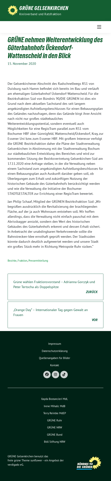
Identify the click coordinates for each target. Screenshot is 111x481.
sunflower (36, 460)
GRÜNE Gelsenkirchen (43, 8)
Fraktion (22, 260)
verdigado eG (15, 464)
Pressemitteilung (38, 260)
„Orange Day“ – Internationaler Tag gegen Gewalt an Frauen (55, 315)
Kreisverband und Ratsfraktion (40, 14)
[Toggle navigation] (99, 27)
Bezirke (12, 260)
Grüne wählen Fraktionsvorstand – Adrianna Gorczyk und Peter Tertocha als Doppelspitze (55, 287)
